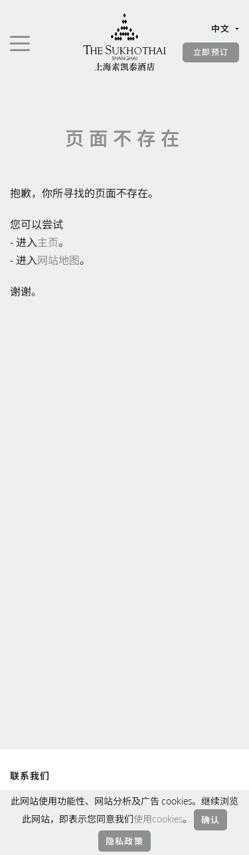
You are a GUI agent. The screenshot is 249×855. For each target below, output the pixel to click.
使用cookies (158, 818)
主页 (47, 242)
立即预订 (210, 52)
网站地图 (58, 260)
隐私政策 (124, 841)
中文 (222, 28)
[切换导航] (20, 42)
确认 (210, 820)
